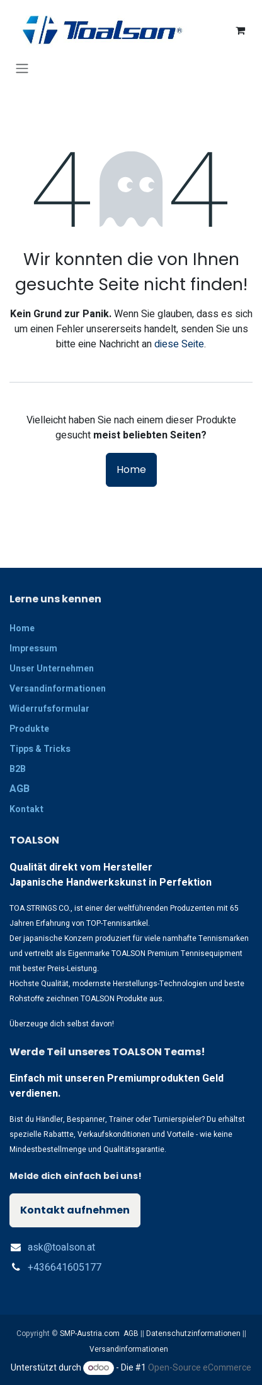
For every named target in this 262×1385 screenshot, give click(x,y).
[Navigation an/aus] (22, 68)
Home (131, 469)
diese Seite (179, 344)
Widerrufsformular (49, 708)
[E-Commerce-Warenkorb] (240, 30)
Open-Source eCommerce (199, 1367)
